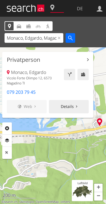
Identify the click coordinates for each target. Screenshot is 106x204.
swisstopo (26, 202)
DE (80, 8)
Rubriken (7, 128)
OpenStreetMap (47, 202)
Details (67, 106)
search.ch (11, 202)
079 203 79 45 (21, 92)
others (65, 202)
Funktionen (7, 153)
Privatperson (23, 59)
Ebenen (7, 140)
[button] (98, 188)
